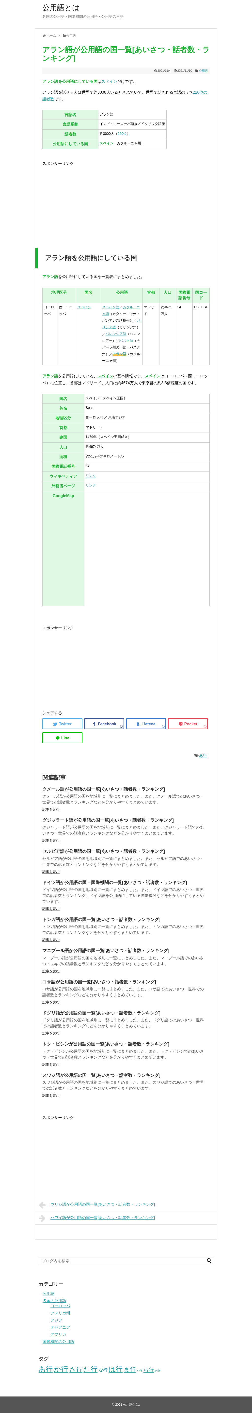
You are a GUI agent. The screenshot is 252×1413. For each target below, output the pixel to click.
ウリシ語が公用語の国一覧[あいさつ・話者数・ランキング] (97, 1205)
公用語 (203, 70)
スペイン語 (110, 307)
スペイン (109, 81)
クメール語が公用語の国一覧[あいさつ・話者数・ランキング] (103, 789)
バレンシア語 (116, 334)
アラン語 (119, 354)
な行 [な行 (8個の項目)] (103, 1370)
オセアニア (60, 1327)
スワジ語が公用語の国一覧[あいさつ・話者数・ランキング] (101, 1075)
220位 (122, 134)
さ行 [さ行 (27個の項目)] (75, 1369)
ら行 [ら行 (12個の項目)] (148, 1370)
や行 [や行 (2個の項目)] (139, 1370)
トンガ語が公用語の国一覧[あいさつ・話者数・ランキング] (101, 919)
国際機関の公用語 (58, 1342)
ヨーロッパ (60, 1306)
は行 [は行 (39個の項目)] (116, 1369)
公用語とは (61, 7)
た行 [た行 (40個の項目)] (90, 1369)
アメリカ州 (60, 1313)
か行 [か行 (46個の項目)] (61, 1369)
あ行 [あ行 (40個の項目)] (46, 1369)
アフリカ (58, 1334)
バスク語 (126, 341)
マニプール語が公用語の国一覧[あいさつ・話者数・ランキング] (105, 950)
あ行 (203, 755)
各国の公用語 (54, 1301)
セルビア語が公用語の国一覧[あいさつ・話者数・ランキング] (103, 851)
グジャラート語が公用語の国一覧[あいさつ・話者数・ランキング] (108, 820)
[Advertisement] (83, 201)
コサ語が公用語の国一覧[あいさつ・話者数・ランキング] (99, 981)
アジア (56, 1320)
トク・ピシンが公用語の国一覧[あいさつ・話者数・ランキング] (105, 1044)
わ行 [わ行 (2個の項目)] (157, 1370)
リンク (91, 476)
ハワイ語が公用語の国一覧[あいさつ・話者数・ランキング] (97, 1218)
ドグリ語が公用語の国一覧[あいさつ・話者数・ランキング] (101, 1013)
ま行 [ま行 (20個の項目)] (130, 1369)
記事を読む (51, 809)
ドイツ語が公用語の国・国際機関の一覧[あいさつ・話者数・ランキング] (114, 882)
